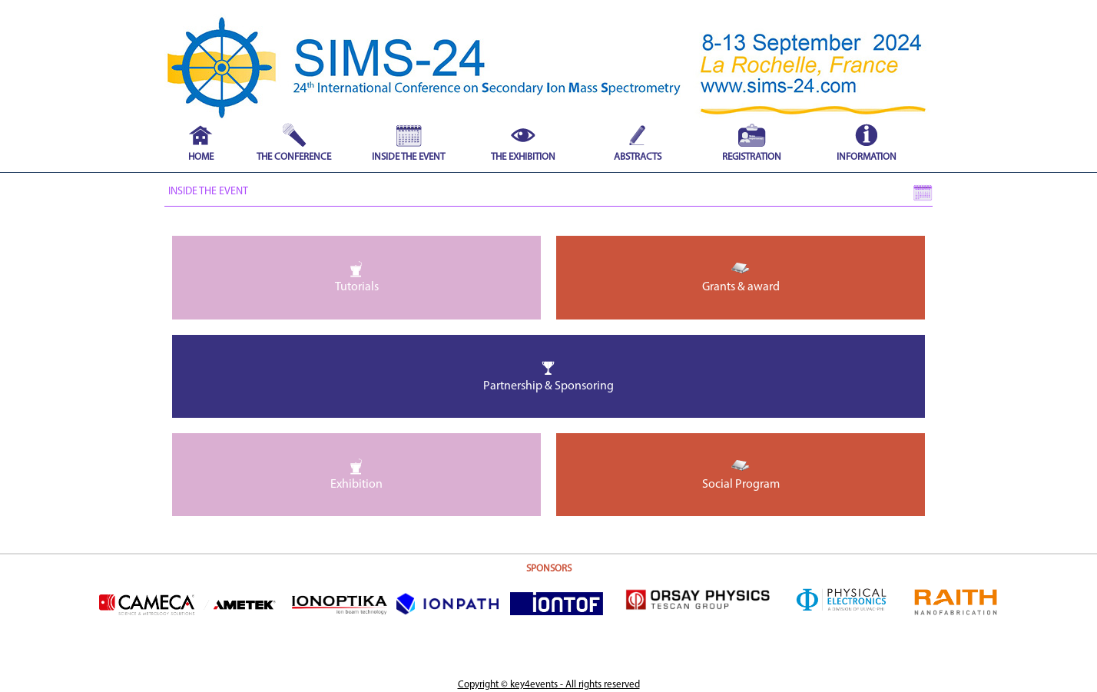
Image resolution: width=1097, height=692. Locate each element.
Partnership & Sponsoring (548, 375)
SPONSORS (549, 569)
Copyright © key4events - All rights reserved (549, 685)
